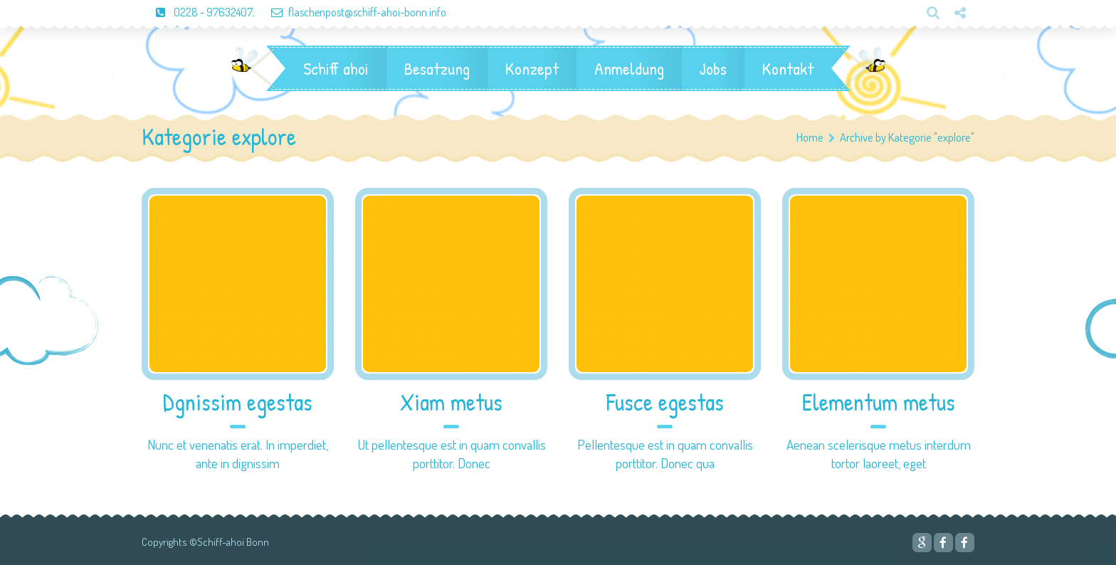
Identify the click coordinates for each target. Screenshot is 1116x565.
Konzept (532, 68)
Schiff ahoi (335, 68)
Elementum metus (878, 402)
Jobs (713, 68)
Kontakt (787, 68)
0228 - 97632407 (197, 12)
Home (809, 137)
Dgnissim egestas (237, 402)
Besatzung (437, 68)
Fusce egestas (665, 402)
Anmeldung (629, 68)
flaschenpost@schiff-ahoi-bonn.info (351, 12)
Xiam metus (451, 402)
